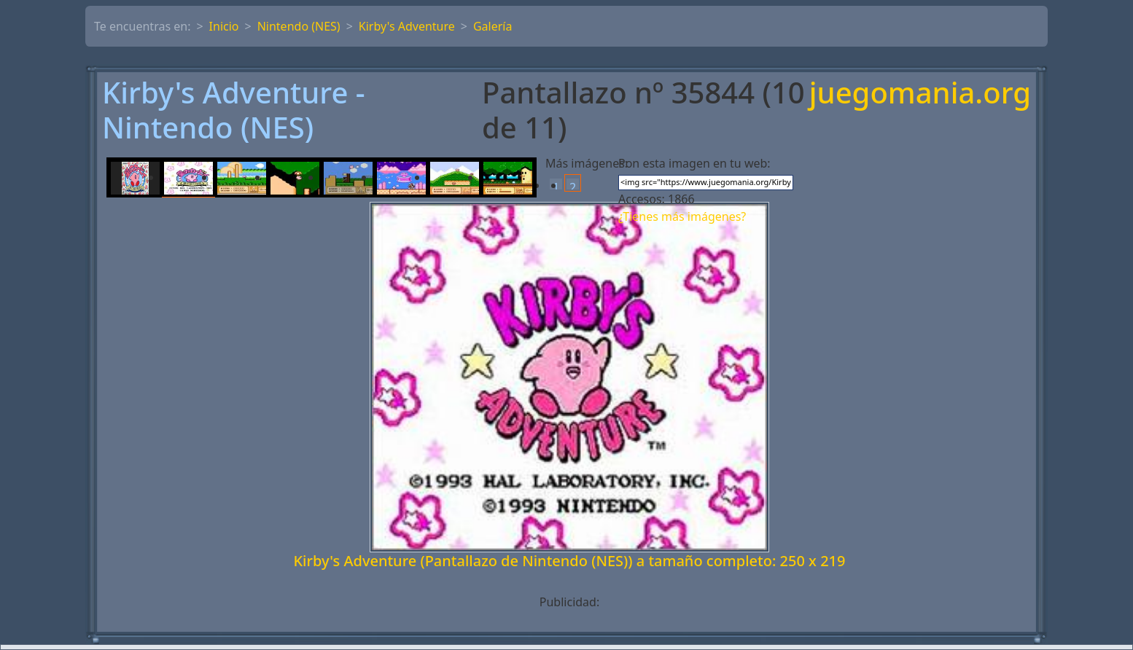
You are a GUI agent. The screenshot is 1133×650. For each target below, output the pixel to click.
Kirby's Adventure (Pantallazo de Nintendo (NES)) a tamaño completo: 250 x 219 (569, 561)
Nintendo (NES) (298, 26)
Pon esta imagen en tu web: (694, 163)
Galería (493, 26)
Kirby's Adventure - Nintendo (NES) (233, 110)
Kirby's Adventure (407, 26)
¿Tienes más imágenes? (682, 216)
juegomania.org (920, 93)
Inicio (224, 26)
